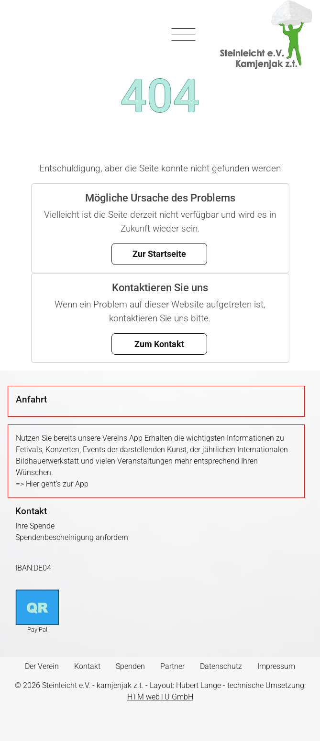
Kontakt (87, 666)
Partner (172, 666)
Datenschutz (221, 666)
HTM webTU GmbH (160, 696)
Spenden (130, 666)
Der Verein (42, 666)
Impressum (276, 666)
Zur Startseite (159, 254)
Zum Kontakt (159, 344)
